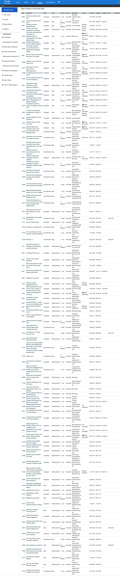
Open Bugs (7, 37)
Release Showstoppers (10, 70)
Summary (29, 13)
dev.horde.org (50, 2)
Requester (75, 13)
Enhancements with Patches (11, 66)
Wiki (32, 2)
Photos (26, 2)
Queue (68, 13)
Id (23, 13)
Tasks (18, 2)
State (45, 13)
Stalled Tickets (8, 75)
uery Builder (8, 24)
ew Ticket (9, 10)
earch (6, 19)
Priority (62, 13)
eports (6, 29)
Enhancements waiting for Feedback (13, 56)
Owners (84, 13)
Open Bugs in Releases (10, 47)
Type (53, 13)
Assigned (104, 13)
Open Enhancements (10, 51)
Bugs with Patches (9, 61)
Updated (98, 13)
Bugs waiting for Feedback (10, 42)
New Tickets (7, 80)
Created (91, 13)
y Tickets (7, 15)
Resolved (117, 13)
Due (109, 13)
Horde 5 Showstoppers (10, 85)
